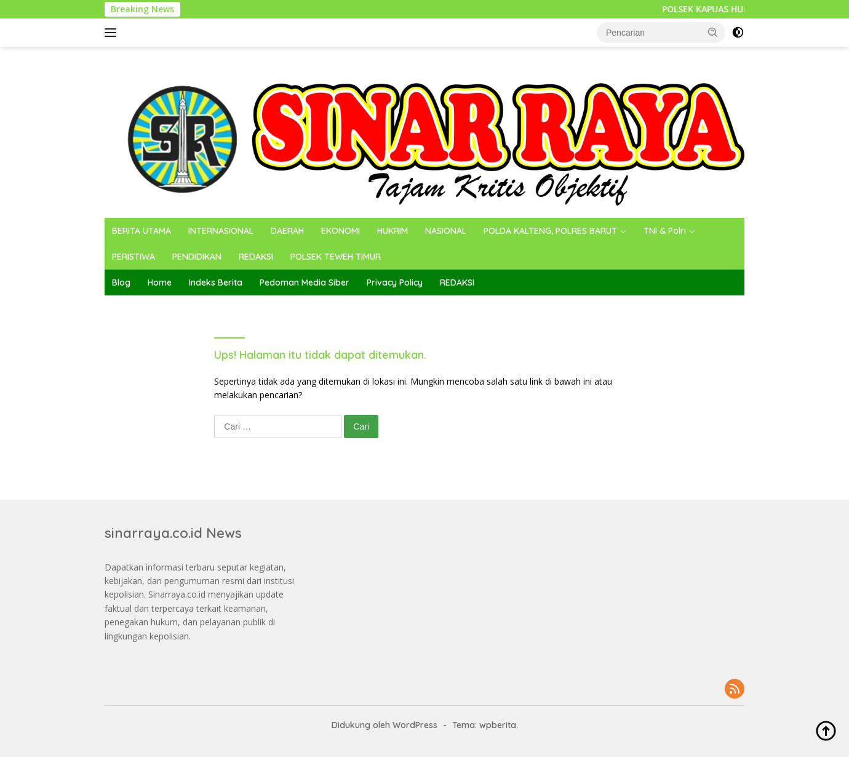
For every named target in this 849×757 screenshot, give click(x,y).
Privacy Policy (395, 282)
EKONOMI (340, 230)
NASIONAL (445, 230)
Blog (121, 282)
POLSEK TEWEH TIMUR (335, 256)
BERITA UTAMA (141, 230)
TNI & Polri (665, 230)
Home (160, 282)
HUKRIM (392, 230)
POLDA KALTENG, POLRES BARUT (550, 230)
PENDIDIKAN (196, 256)
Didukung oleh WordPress (384, 725)
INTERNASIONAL (220, 230)
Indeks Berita (215, 282)
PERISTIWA (133, 256)
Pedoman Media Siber (304, 282)
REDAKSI (256, 256)
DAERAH (287, 230)
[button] (713, 32)
